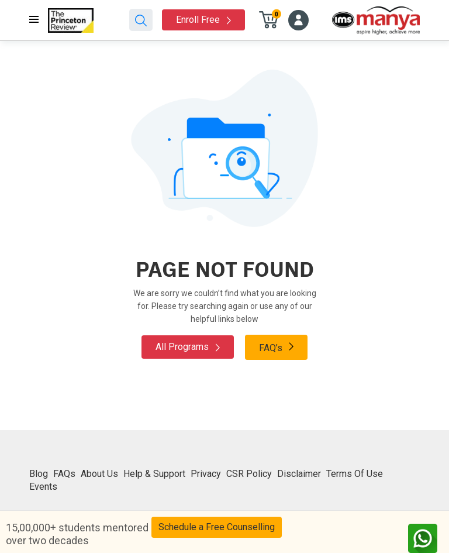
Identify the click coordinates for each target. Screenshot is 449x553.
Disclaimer (299, 473)
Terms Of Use (354, 473)
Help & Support (154, 473)
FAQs (64, 473)
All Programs (188, 346)
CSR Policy (249, 473)
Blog (38, 473)
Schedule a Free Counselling (216, 527)
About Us (99, 473)
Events (43, 486)
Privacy (206, 473)
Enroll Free (203, 19)
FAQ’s (276, 347)
